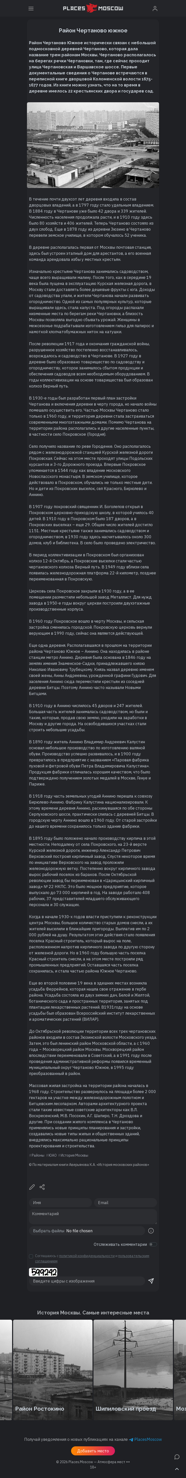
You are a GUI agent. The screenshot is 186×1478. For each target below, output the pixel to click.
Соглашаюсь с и (92, 1258)
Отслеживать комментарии (120, 1244)
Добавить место (93, 1450)
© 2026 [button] (93, 1462)
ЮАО (53, 1155)
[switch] (153, 1244)
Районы (38, 1155)
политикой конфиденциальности (87, 1256)
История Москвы (74, 1155)
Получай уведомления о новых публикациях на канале (93, 1439)
